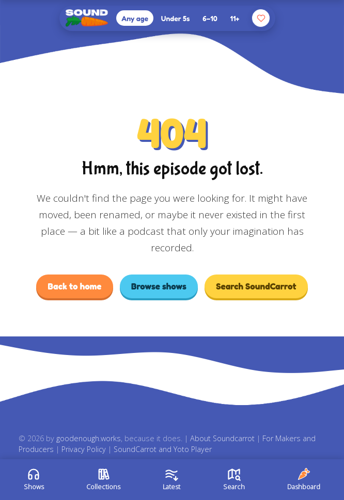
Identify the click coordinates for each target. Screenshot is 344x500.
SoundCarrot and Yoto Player (163, 449)
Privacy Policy (83, 449)
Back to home (74, 286)
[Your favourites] (261, 18)
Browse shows (158, 286)
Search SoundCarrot (256, 286)
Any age (134, 18)
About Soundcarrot (222, 438)
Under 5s (175, 18)
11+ (235, 18)
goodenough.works (88, 438)
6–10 (209, 18)
